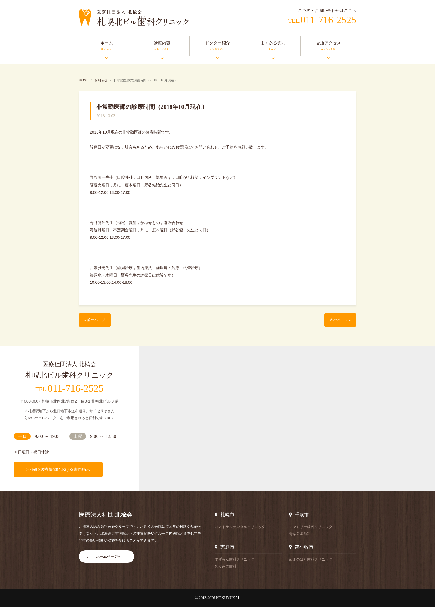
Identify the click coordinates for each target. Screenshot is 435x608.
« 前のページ (96, 320)
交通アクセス (328, 43)
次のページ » (339, 320)
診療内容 (162, 43)
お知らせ (101, 80)
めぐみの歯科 (225, 567)
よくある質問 (273, 43)
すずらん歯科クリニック (234, 560)
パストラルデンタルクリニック (240, 528)
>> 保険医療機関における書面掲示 (58, 470)
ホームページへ (108, 559)
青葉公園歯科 (300, 534)
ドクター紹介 (217, 43)
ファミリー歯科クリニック (310, 528)
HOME (84, 80)
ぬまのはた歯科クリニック (310, 560)
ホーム (106, 43)
